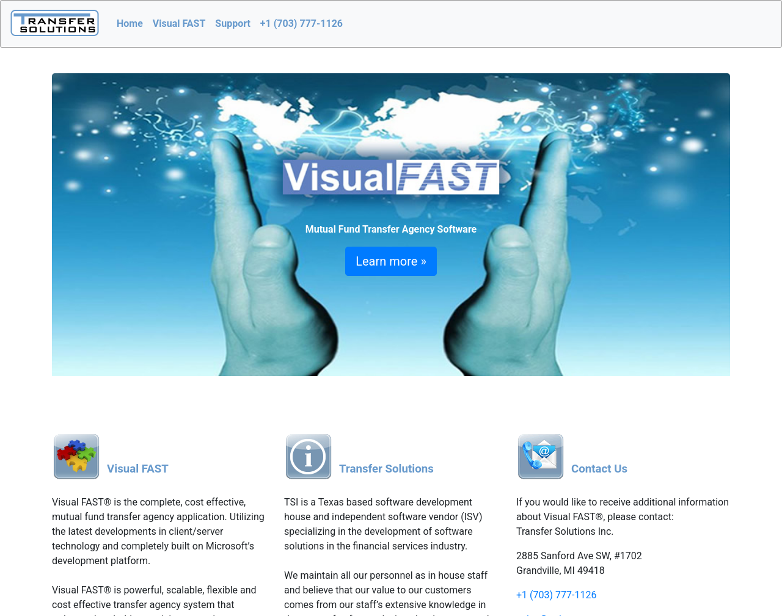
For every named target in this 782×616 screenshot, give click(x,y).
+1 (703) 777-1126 (301, 23)
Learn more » (391, 261)
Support (232, 23)
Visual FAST (179, 23)
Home (130, 23)
